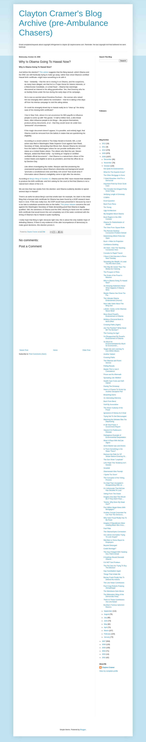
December (108, 159)
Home (55, 350)
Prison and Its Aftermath (112, 374)
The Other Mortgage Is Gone (114, 175)
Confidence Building (111, 245)
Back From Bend (110, 401)
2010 (104, 150)
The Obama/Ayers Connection (115, 532)
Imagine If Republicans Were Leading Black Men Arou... (114, 524)
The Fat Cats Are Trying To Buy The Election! (115, 567)
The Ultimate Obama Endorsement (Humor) (113, 299)
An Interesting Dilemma (112, 398)
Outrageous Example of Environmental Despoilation (115, 436)
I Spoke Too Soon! (110, 475)
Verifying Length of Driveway (114, 194)
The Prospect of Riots (111, 272)
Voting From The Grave (112, 494)
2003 (104, 654)
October (107, 166)
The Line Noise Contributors (114, 583)
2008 (104, 157)
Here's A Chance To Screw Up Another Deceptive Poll (115, 390)
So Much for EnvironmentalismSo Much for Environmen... (114, 344)
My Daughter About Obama (114, 214)
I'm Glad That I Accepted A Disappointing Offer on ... (114, 484)
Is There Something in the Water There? (113, 450)
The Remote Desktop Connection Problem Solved (115, 232)
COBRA (107, 198)
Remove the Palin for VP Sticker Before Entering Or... (115, 455)
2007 (104, 641)
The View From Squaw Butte (114, 228)
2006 (104, 644)
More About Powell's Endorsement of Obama (113, 315)
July (105, 618)
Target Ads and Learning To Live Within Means (114, 350)
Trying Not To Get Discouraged (115, 416)
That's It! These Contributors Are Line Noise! (114, 601)
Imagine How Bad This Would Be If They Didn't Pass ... (114, 498)
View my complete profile (108, 671)
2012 (104, 144)
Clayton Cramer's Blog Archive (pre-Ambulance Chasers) (63, 23)
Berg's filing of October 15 (40, 179)
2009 (104, 153)
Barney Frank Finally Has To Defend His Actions (114, 578)
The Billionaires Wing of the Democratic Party (114, 595)
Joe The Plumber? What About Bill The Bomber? (115, 329)
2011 (104, 147)
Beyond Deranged (110, 545)
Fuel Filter (107, 528)
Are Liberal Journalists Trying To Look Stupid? (114, 536)
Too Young (107, 207)
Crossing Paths (109, 357)
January (107, 637)
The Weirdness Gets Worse (114, 591)
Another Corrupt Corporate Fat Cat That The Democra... (115, 514)
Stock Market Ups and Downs (114, 446)
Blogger (83, 730)
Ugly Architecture (110, 211)
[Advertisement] (55, 328)
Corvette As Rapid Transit (113, 253)
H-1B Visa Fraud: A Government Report (112, 426)
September (108, 611)
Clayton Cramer (108, 667)
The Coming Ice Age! (111, 333)
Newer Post (24, 350)
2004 (104, 651)
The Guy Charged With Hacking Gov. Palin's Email (115, 553)
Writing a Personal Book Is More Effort (113, 320)
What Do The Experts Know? (114, 172)
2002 (104, 658)
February (107, 634)
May (106, 624)
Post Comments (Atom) (37, 354)
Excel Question (109, 201)
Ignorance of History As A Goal (115, 413)
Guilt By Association (111, 404)
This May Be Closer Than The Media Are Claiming (115, 268)
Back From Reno (110, 204)
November (108, 163)
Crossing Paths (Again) (112, 325)
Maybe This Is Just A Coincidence (111, 370)
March (106, 631)
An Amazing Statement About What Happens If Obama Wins (114, 288)
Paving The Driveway (111, 386)
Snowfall (107, 468)
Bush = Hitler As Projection (113, 241)
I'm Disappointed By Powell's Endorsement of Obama (114, 337)
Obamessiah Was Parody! (113, 471)
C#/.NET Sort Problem (112, 562)
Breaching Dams (110, 395)
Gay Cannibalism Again (112, 571)
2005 (104, 648)
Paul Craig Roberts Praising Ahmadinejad (114, 587)
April (106, 627)
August (107, 614)
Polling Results (109, 366)
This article (44, 72)
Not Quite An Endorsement (113, 169)
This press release (68, 204)
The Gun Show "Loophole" (113, 460)
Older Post (86, 350)
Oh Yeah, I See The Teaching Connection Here (114, 249)
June (106, 621)
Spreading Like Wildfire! (112, 378)
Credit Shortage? (110, 549)
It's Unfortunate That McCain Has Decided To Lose (114, 489)
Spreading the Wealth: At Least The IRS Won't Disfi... (115, 263)
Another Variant (109, 354)
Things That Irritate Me (112, 574)
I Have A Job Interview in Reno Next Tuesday (115, 257)
